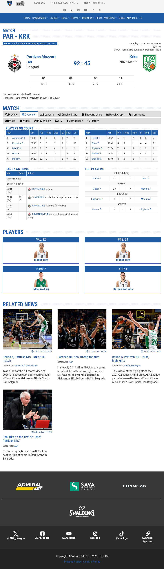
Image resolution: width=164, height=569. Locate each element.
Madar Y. (16, 159)
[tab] (11, 114)
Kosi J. (146, 178)
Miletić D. (16, 148)
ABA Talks (132, 18)
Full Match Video (30, 365)
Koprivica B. (18, 143)
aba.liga (95, 535)
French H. (96, 138)
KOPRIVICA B (38, 189)
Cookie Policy (91, 561)
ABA (71, 362)
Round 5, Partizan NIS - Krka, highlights (130, 359)
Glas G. (15, 153)
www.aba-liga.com (148, 537)
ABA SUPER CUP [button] (93, 3)
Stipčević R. (97, 148)
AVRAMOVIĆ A (41, 214)
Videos (17, 365)
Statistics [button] (87, 18)
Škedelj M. (97, 159)
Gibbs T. (95, 143)
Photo (99, 18)
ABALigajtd (68, 535)
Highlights (136, 365)
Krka (133, 57)
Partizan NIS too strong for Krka (78, 357)
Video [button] (122, 18)
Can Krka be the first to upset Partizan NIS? (22, 439)
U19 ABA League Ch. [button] (63, 3)
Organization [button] (39, 18)
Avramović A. (18, 138)
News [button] (64, 18)
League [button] (54, 18)
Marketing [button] (109, 18)
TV (140, 18)
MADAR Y (39, 197)
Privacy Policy (72, 561)
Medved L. (97, 153)
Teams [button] (74, 18)
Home (27, 18)
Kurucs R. (97, 209)
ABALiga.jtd (42, 535)
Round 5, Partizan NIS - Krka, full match (24, 359)
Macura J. (146, 189)
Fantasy (39, 3)
